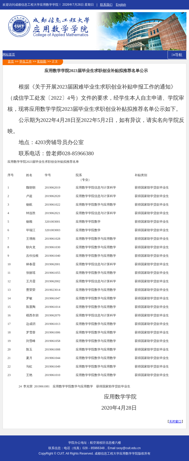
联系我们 (106, 4)
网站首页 (9, 54)
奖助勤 (41, 61)
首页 (11, 61)
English (121, 4)
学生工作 (25, 61)
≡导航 (177, 55)
